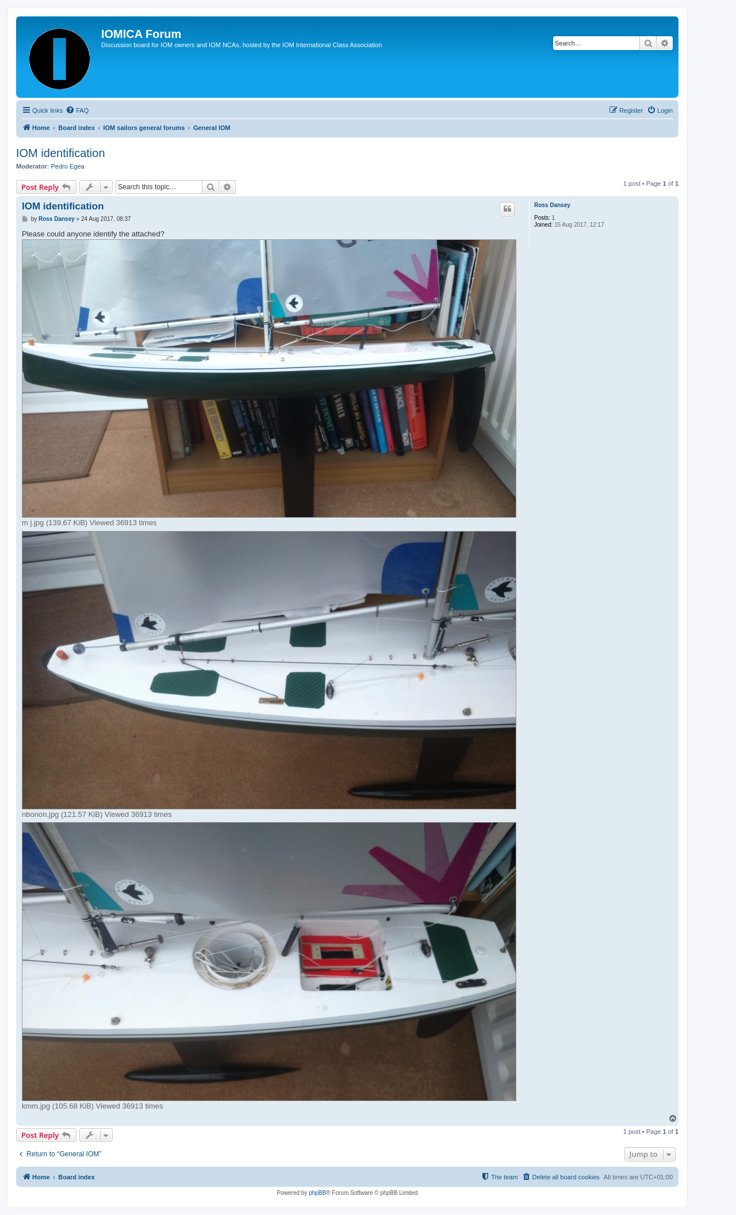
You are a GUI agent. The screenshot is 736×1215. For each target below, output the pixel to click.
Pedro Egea (68, 166)
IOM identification (60, 153)
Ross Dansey (552, 205)
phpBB (317, 1193)
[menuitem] (77, 110)
